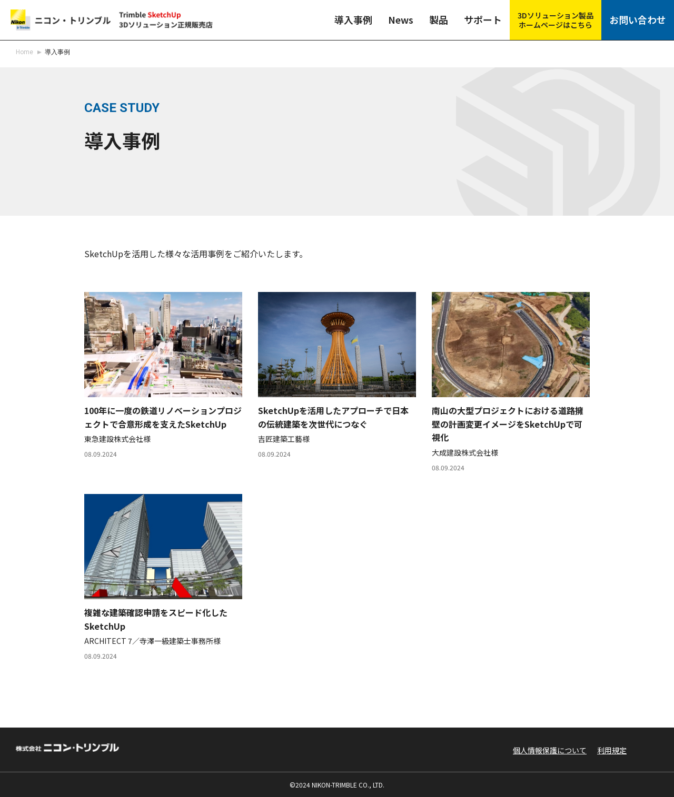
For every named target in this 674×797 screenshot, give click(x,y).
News (404, 17)
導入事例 (356, 17)
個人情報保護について (550, 750)
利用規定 (612, 750)
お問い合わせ (641, 18)
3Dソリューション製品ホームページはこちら (562, 17)
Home (24, 52)
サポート (490, 17)
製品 (444, 17)
